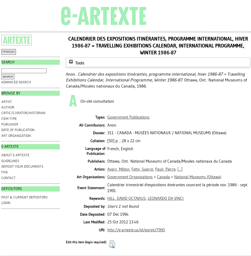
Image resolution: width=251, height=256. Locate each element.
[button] (112, 244)
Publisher (9, 124)
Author (7, 107)
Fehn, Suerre (142, 169)
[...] (179, 169)
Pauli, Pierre (165, 169)
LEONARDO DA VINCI (166, 198)
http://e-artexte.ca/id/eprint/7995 (136, 230)
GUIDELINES (10, 161)
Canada (163, 177)
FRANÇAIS (8, 52)
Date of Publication (18, 130)
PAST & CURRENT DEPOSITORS (24, 197)
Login (5, 203)
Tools (76, 63)
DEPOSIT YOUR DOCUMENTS (22, 166)
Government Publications (128, 117)
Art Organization (16, 136)
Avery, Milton (118, 169)
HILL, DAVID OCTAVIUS (126, 198)
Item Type (9, 119)
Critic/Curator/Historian (23, 113)
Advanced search (16, 82)
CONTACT (8, 178)
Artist (6, 102)
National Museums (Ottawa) (197, 177)
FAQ (4, 172)
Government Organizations (130, 177)
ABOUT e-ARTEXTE (15, 155)
